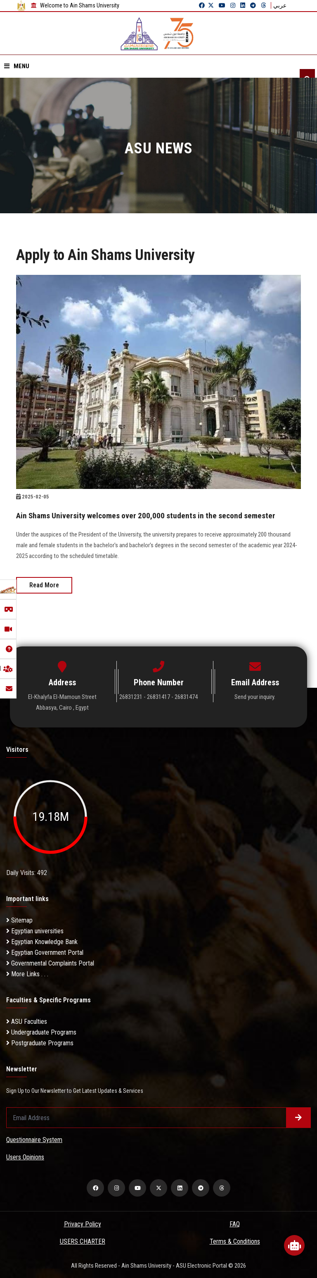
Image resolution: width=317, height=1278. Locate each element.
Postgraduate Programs (39, 1043)
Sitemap (19, 920)
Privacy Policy (82, 1224)
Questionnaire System (34, 1139)
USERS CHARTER (82, 1241)
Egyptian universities (35, 931)
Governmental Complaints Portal (50, 963)
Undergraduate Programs (41, 1032)
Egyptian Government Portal (44, 952)
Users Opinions (25, 1157)
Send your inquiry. (254, 696)
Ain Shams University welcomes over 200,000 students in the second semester (149, 515)
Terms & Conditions (235, 1241)
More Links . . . (27, 974)
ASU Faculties (26, 1021)
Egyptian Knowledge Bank (42, 941)
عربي (279, 5)
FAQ (234, 1224)
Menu (16, 66)
